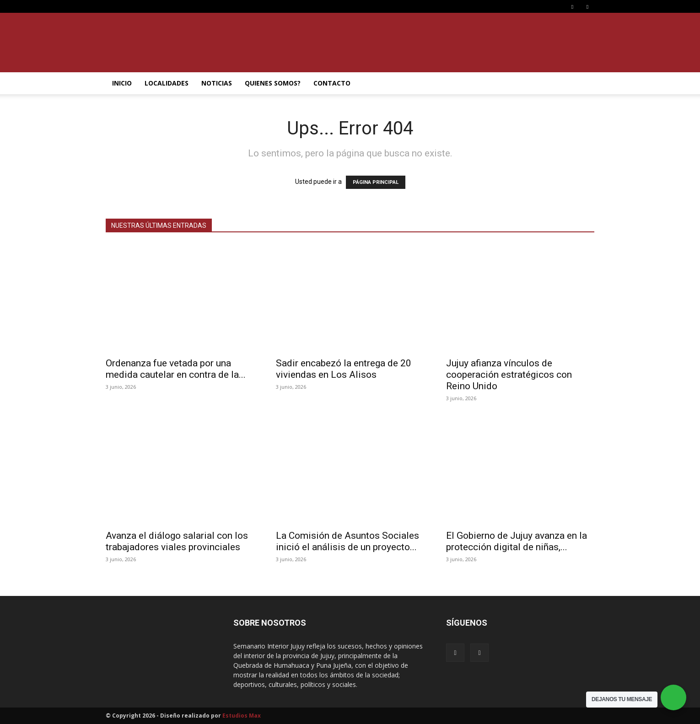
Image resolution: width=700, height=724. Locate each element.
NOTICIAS (216, 83)
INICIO (122, 83)
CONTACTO (331, 83)
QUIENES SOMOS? (273, 83)
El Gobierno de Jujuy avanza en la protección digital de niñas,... (516, 541)
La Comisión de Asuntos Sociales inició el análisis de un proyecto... (347, 541)
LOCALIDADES (166, 83)
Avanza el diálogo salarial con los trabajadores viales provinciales (177, 541)
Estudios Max (241, 715)
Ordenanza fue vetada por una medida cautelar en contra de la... (176, 369)
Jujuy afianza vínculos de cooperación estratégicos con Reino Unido (509, 374)
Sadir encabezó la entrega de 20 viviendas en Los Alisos (343, 369)
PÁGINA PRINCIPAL (375, 182)
